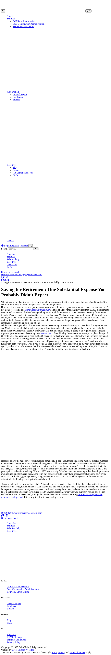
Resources (11, 165)
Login (5, 245)
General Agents (20, 94)
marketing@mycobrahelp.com (28, 274)
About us (11, 254)
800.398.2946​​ (7, 274)
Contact (10, 240)
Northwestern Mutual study (37, 310)
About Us (11, 523)
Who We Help (13, 528)
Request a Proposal (19, 245)
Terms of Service (77, 652)
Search (4, 248)
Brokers (16, 99)
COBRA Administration (24, 21)
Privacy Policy (14, 642)
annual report (47, 333)
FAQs (15, 175)
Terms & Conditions (16, 639)
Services (11, 18)
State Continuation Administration (29, 24)
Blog (15, 167)
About (10, 16)
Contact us (12, 264)
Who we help (13, 92)
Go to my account (9, 518)
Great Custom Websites (23, 650)
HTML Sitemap (14, 637)
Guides (16, 170)
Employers (18, 97)
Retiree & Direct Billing (24, 26)
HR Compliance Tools (23, 172)
